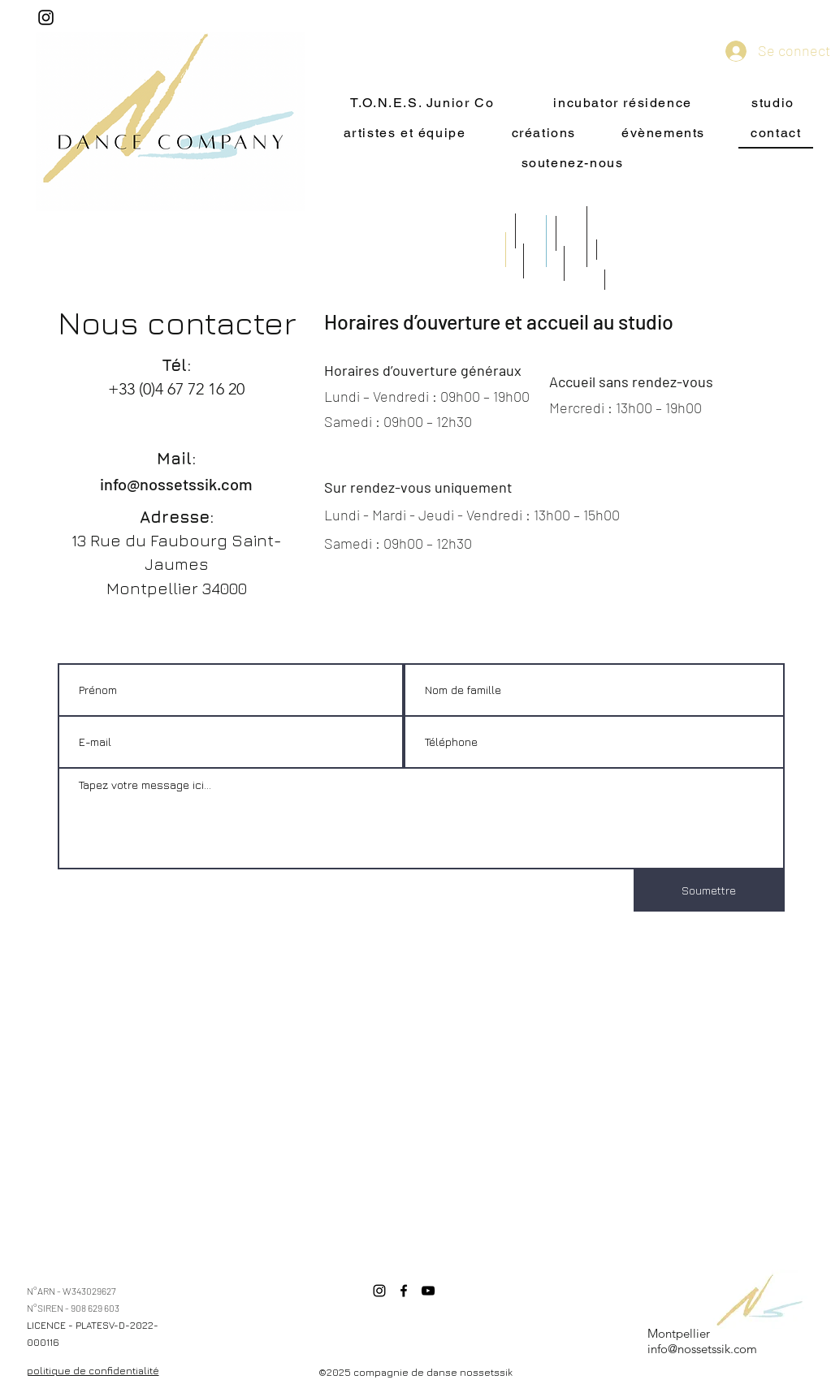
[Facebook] (404, 1291)
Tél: (176, 365)
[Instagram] (46, 17)
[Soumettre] (709, 890)
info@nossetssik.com (176, 484)
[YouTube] (428, 1291)
